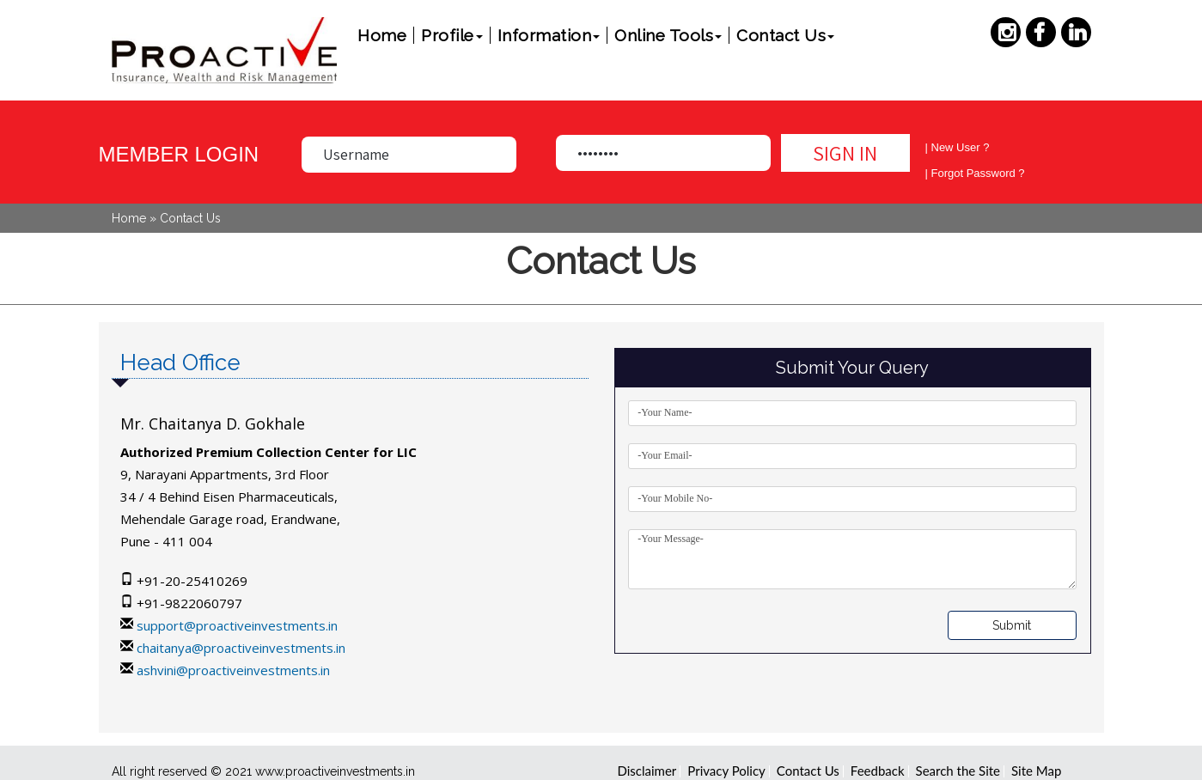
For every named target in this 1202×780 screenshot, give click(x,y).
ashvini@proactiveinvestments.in (233, 670)
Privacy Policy (726, 770)
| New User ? (957, 147)
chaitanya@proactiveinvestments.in (241, 647)
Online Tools (668, 35)
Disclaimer (647, 770)
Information (549, 35)
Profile (452, 35)
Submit (1011, 625)
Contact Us (785, 35)
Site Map (1036, 770)
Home (381, 35)
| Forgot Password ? (975, 173)
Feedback (878, 770)
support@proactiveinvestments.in (237, 625)
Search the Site (958, 770)
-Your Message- (852, 559)
